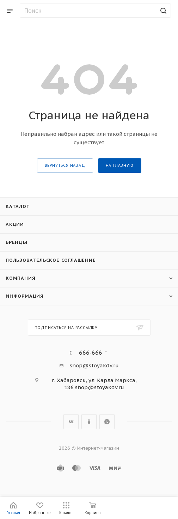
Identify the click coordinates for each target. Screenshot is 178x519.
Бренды (16, 242)
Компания (20, 278)
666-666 (90, 352)
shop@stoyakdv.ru (94, 365)
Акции (15, 224)
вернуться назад (65, 165)
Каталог (17, 206)
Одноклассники (89, 421)
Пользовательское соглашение (51, 260)
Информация (25, 296)
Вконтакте (71, 421)
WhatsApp (107, 421)
